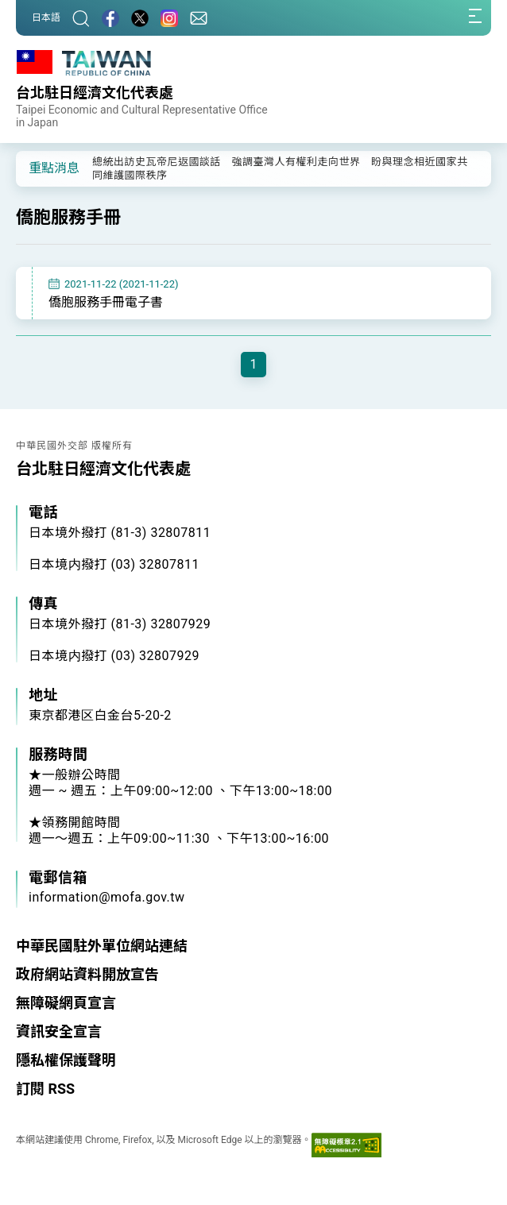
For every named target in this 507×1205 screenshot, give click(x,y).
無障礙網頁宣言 (66, 1003)
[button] (40, 167)
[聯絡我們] (198, 18)
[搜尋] (81, 18)
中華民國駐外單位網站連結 (102, 945)
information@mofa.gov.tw (107, 897)
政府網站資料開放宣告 (87, 974)
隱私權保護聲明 (66, 1060)
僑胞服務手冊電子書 (105, 302)
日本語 (46, 17)
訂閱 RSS (45, 1088)
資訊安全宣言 (59, 1031)
